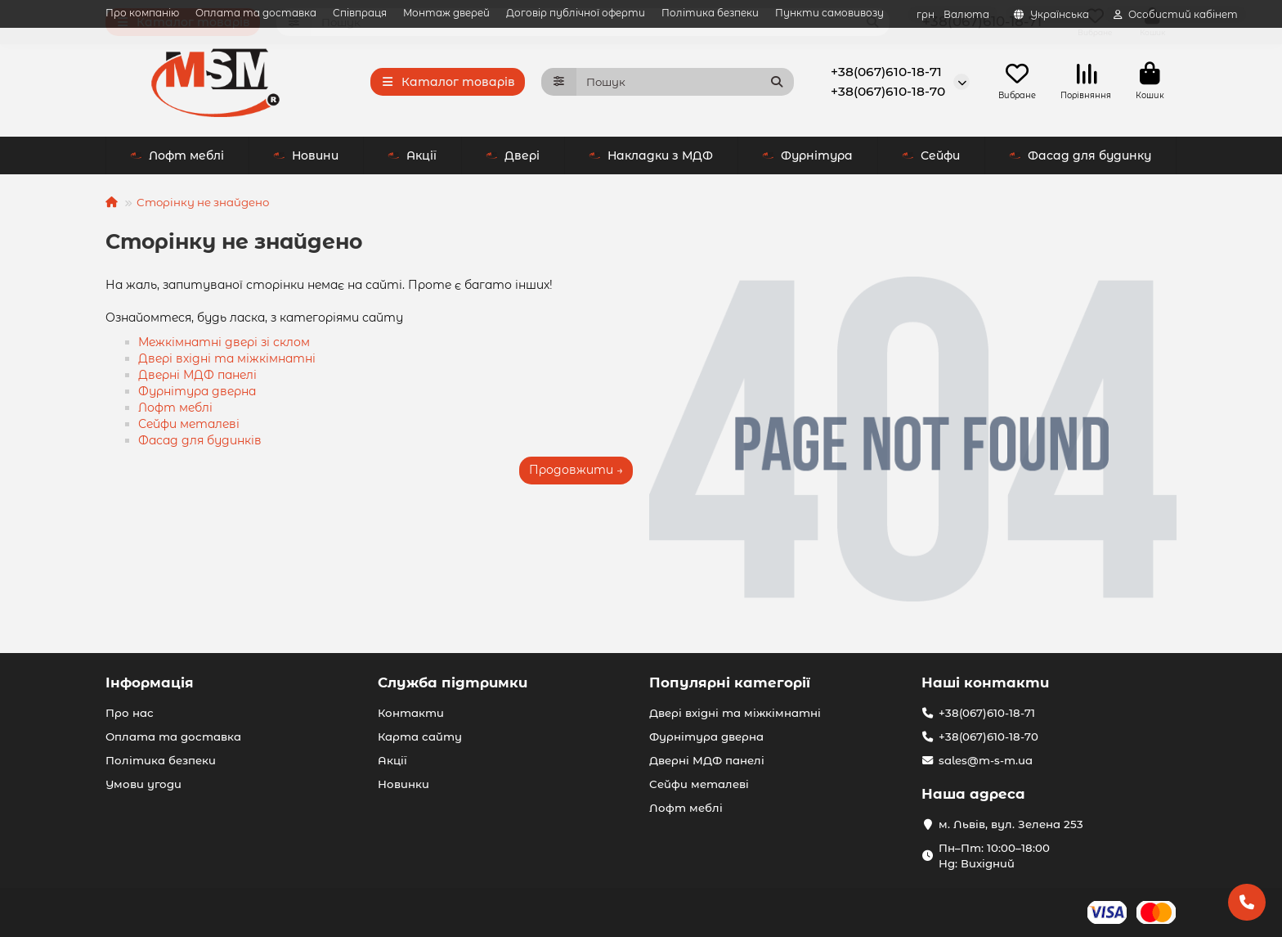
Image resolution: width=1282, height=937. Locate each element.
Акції (269, 157)
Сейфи (788, 157)
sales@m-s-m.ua (986, 760)
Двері (370, 157)
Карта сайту (420, 736)
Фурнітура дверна (197, 392)
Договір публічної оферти (575, 13)
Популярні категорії (729, 682)
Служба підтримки (452, 682)
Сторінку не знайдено (203, 203)
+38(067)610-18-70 (888, 92)
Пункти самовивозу (829, 13)
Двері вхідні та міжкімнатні (227, 360)
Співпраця (360, 13)
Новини (162, 157)
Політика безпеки (710, 13)
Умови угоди (143, 784)
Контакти (411, 712)
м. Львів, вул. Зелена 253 (1011, 824)
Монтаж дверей (446, 13)
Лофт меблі (913, 157)
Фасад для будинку (1080, 157)
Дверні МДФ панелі (197, 376)
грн (953, 14)
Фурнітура (664, 157)
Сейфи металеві (189, 425)
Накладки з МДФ (508, 157)
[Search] (685, 83)
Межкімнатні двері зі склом (224, 343)
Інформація (149, 682)
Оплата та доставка (255, 13)
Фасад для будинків (200, 442)
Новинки (403, 784)
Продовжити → (576, 471)
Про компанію (142, 13)
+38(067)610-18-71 (886, 72)
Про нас (129, 712)
